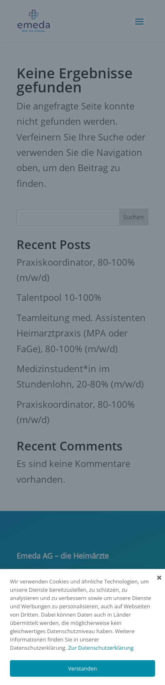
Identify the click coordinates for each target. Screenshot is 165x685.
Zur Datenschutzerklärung (101, 647)
